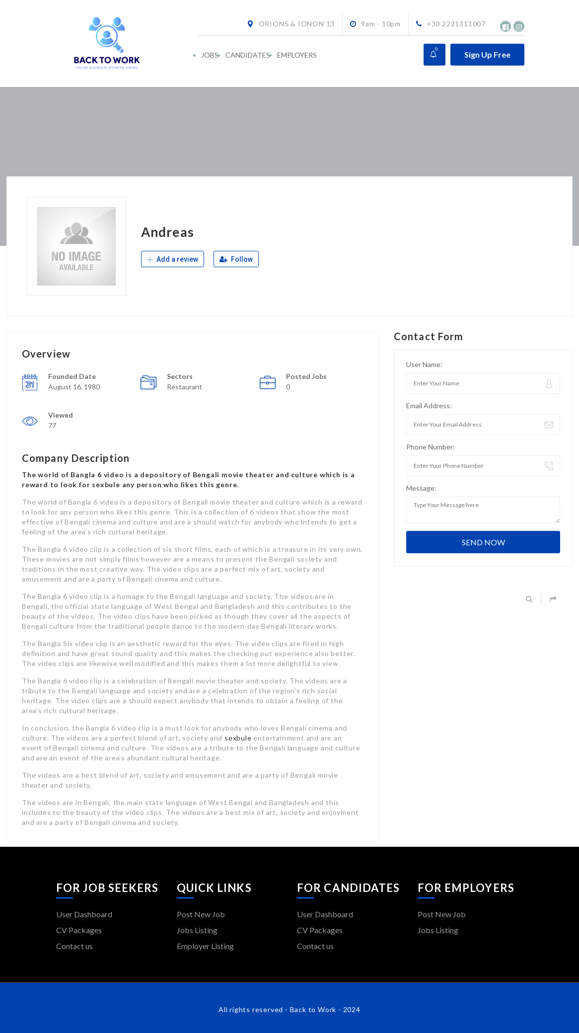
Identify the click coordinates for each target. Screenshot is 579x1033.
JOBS (209, 55)
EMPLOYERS (297, 55)
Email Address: (429, 405)
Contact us (74, 946)
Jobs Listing (197, 930)
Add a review (172, 259)
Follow (236, 259)
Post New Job (201, 914)
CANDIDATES (247, 55)
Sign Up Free (487, 54)
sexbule (238, 738)
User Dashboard (84, 914)
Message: (421, 488)
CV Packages (79, 930)
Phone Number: (430, 447)
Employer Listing (205, 946)
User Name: (424, 364)
